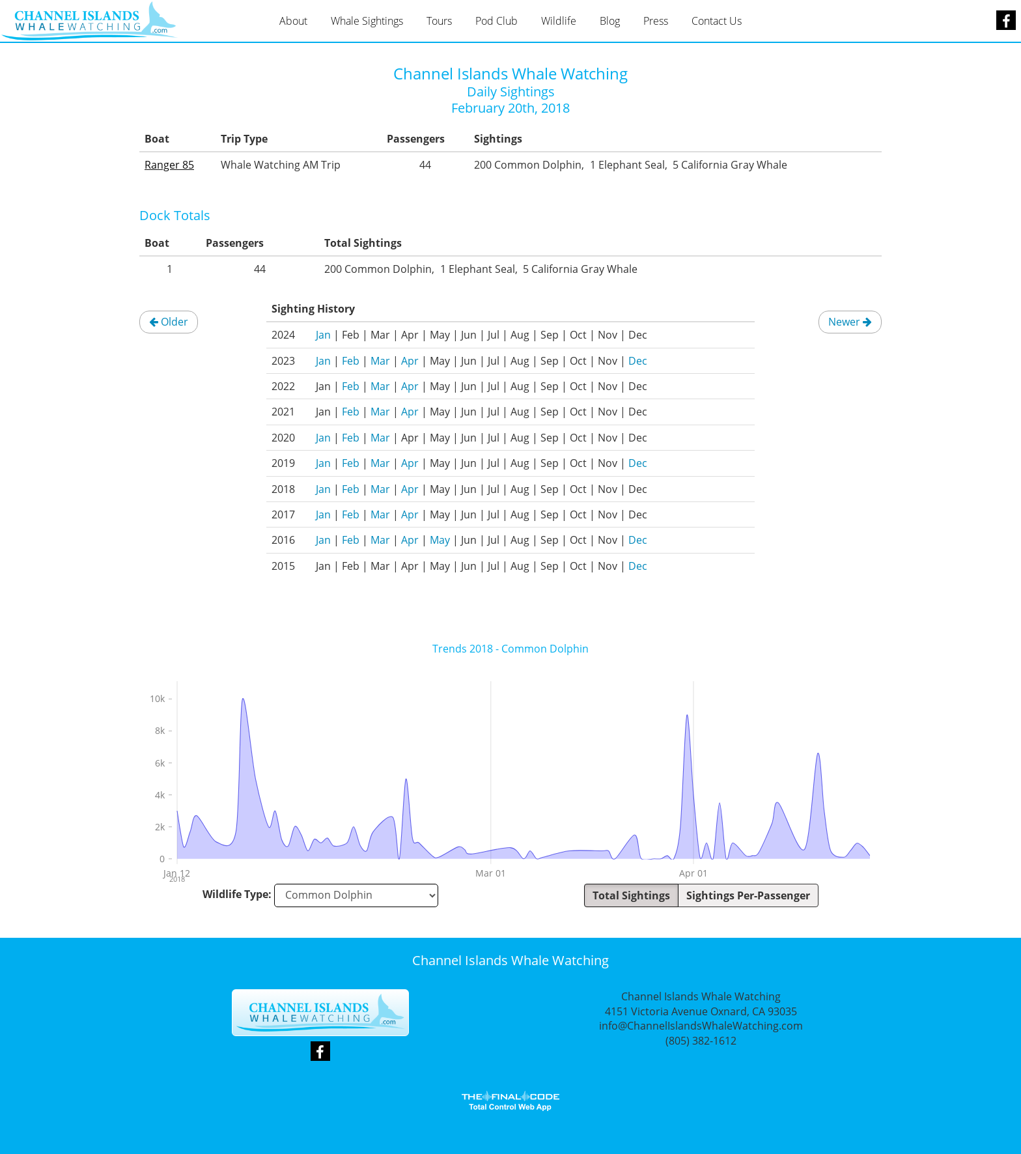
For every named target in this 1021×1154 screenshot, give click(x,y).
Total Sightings (631, 895)
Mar (380, 361)
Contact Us (717, 21)
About (293, 21)
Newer (850, 322)
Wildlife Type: (237, 894)
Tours (439, 21)
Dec (637, 361)
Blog (610, 21)
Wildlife (558, 21)
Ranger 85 (169, 165)
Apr (410, 361)
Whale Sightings (367, 21)
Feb (350, 361)
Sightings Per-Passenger (748, 895)
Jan (323, 335)
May (440, 540)
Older (168, 322)
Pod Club (496, 21)
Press (655, 21)
